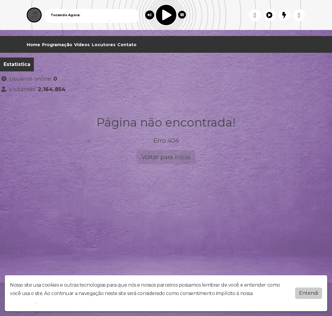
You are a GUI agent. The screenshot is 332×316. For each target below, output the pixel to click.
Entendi (308, 293)
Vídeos (82, 44)
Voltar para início (166, 157)
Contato (126, 44)
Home (33, 44)
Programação (57, 44)
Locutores (103, 44)
